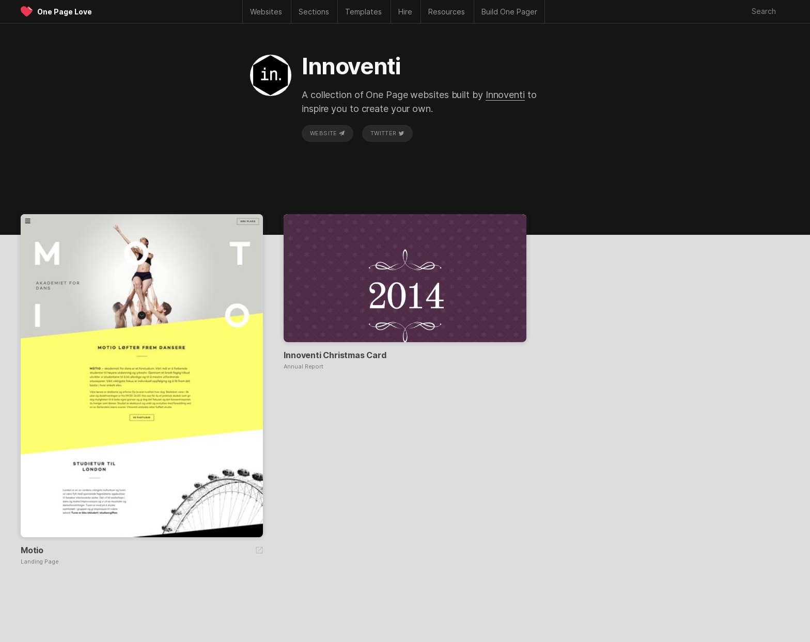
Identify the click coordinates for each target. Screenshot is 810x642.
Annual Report (303, 367)
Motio (32, 550)
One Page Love (64, 11)
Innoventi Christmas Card (335, 355)
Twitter (387, 133)
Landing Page (40, 562)
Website (327, 133)
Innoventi (505, 94)
